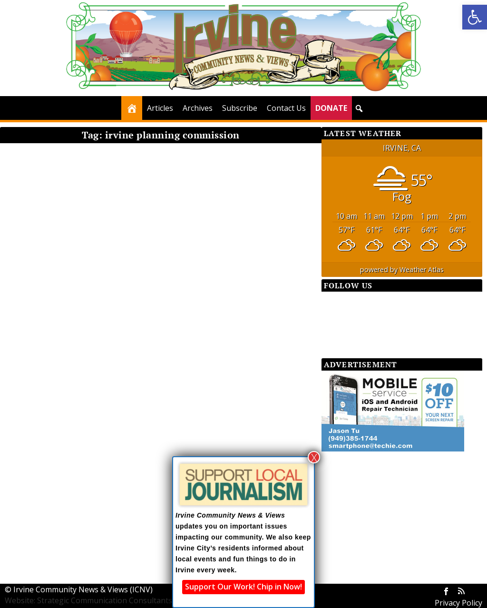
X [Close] (314, 457)
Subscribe (239, 108)
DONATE (331, 108)
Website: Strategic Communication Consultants (88, 600)
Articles (160, 108)
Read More (36, 331)
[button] (474, 17)
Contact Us (286, 108)
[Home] (131, 108)
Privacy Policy (458, 603)
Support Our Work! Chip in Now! (243, 586)
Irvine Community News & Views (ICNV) (83, 589)
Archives (198, 108)
